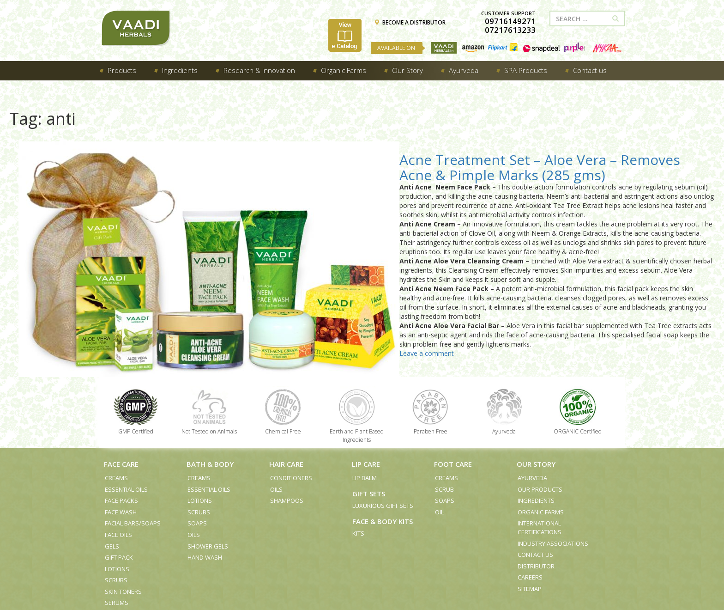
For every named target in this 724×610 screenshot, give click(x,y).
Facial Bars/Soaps (133, 523)
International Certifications (539, 527)
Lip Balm (364, 478)
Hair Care (286, 464)
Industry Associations (553, 543)
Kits (358, 533)
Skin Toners (123, 591)
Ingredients (536, 500)
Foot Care (453, 464)
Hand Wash (204, 557)
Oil (439, 512)
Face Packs (121, 500)
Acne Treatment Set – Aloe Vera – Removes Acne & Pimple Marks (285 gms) (539, 167)
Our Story (536, 464)
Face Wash (121, 512)
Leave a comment (426, 353)
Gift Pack (119, 557)
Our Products (540, 489)
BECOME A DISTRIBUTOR (410, 22)
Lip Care (366, 464)
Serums (116, 602)
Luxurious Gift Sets (382, 505)
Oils (193, 535)
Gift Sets (368, 493)
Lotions (117, 569)
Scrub (444, 489)
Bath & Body (210, 464)
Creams (116, 478)
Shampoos (286, 500)
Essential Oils (126, 489)
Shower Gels (207, 546)
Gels (112, 546)
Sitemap (530, 589)
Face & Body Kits (382, 521)
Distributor (536, 566)
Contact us (535, 554)
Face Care (121, 464)
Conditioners (291, 478)
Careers (530, 577)
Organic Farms (541, 512)
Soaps (197, 523)
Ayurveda (532, 478)
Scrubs (116, 580)
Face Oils (118, 535)
